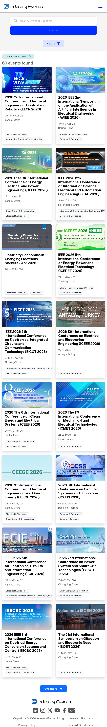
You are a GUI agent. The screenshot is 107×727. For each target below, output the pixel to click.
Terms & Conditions (80, 725)
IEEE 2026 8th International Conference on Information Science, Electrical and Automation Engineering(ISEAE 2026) (79, 186)
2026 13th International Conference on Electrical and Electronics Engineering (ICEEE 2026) (79, 338)
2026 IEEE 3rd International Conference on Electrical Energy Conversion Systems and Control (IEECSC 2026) (26, 643)
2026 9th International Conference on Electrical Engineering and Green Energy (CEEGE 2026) (25, 491)
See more (53, 688)
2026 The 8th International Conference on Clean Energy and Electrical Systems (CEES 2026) (27, 418)
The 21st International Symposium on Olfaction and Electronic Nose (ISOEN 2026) (78, 641)
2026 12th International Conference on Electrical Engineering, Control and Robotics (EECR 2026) (25, 103)
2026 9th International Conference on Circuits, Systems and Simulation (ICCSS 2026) (78, 491)
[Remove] (30, 56)
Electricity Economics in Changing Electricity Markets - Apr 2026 (24, 259)
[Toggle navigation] (100, 6)
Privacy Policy (26, 725)
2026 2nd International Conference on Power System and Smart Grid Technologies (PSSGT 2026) (77, 566)
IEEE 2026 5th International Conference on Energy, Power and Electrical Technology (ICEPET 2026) (79, 263)
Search (53, 30)
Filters (53, 43)
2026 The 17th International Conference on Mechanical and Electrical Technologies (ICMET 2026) (79, 420)
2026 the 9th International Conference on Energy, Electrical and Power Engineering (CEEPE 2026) (26, 184)
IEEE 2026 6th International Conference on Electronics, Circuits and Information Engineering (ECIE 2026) (26, 566)
